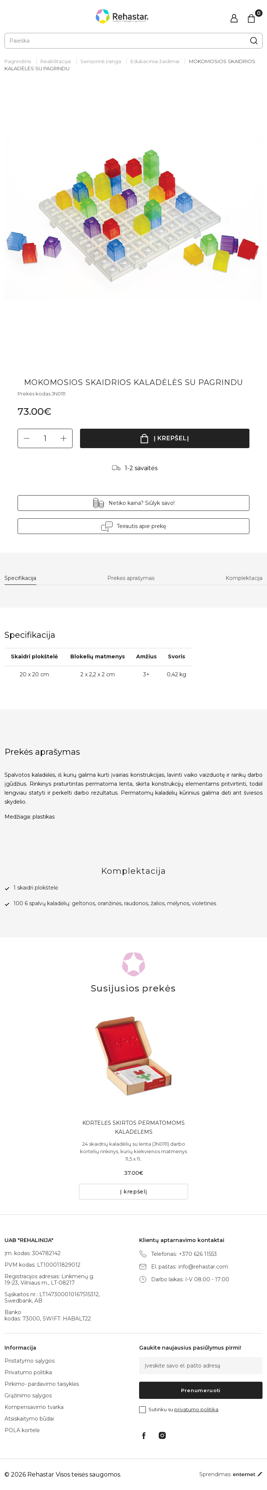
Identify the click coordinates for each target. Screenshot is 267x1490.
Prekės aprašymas (130, 578)
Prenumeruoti (201, 1390)
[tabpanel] (133, 219)
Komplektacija (244, 578)
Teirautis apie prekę (141, 526)
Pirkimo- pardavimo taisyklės (41, 1384)
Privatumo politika (28, 1372)
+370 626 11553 (198, 1254)
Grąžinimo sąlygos (28, 1395)
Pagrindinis (17, 61)
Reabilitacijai (55, 61)
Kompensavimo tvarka (34, 1407)
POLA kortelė (22, 1430)
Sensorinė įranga (100, 61)
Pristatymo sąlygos (29, 1360)
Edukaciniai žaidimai (155, 61)
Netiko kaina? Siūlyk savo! (141, 503)
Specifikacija (20, 578)
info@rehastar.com (203, 1267)
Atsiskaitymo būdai (29, 1418)
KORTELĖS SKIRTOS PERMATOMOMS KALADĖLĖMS (133, 1127)
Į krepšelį (171, 438)
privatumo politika (196, 1409)
